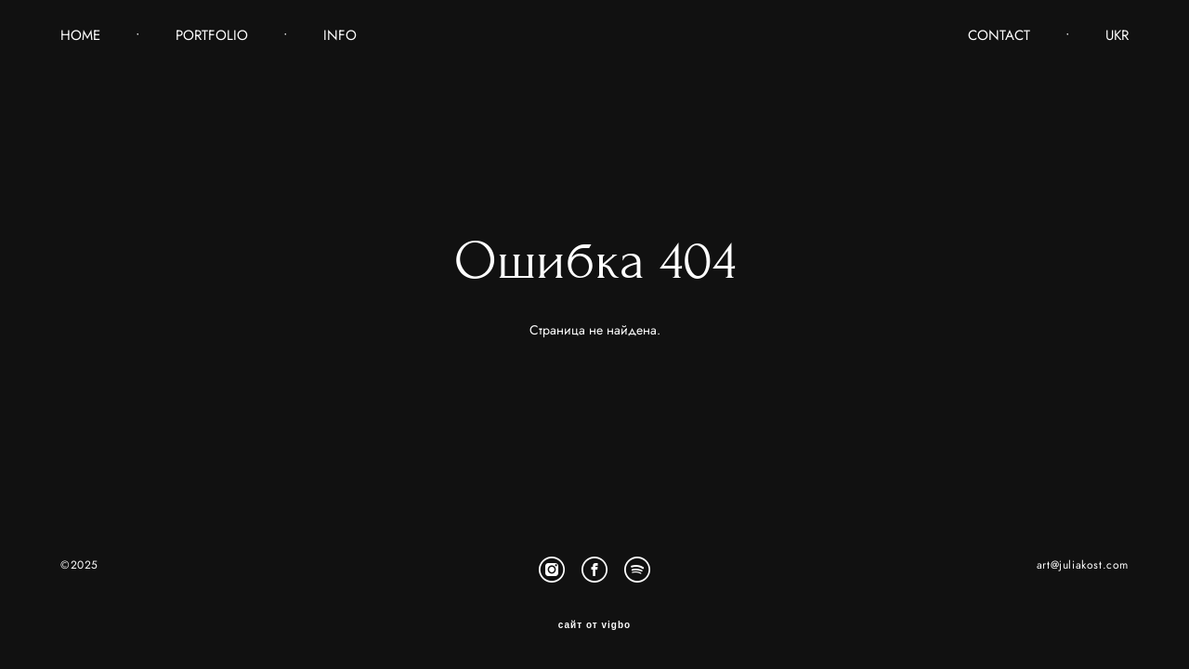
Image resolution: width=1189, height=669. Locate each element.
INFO (340, 36)
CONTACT (999, 36)
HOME (80, 36)
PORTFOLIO (212, 36)
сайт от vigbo (594, 625)
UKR (1117, 36)
